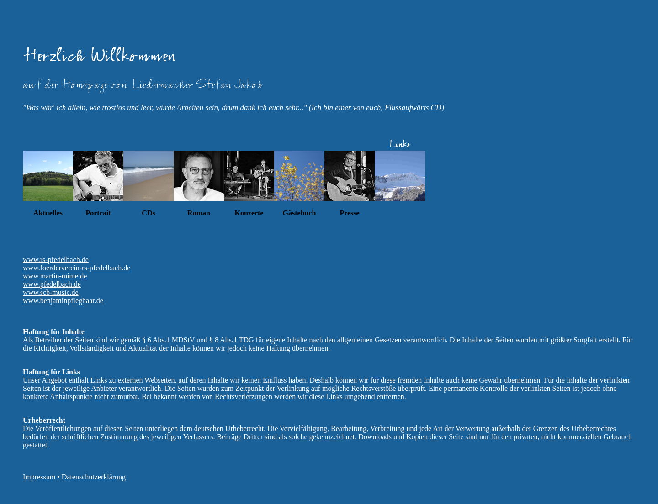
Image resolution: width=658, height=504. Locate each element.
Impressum (39, 477)
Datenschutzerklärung (94, 477)
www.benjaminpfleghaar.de (63, 300)
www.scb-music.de (51, 292)
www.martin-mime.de (55, 276)
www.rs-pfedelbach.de (56, 259)
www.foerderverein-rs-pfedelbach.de (76, 268)
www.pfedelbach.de (52, 284)
